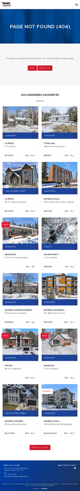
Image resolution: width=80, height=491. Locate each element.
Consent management (47, 485)
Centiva (44, 488)
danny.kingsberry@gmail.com (19, 476)
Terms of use (35, 485)
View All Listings (40, 447)
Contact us (44, 68)
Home (32, 68)
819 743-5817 (12, 474)
